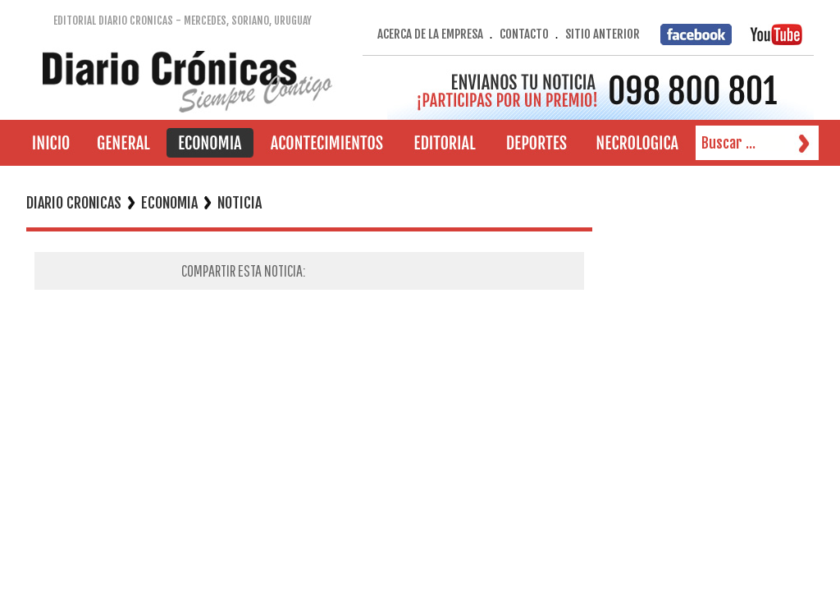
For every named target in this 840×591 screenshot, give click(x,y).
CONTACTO (524, 34)
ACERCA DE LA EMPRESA (430, 34)
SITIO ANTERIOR (602, 34)
